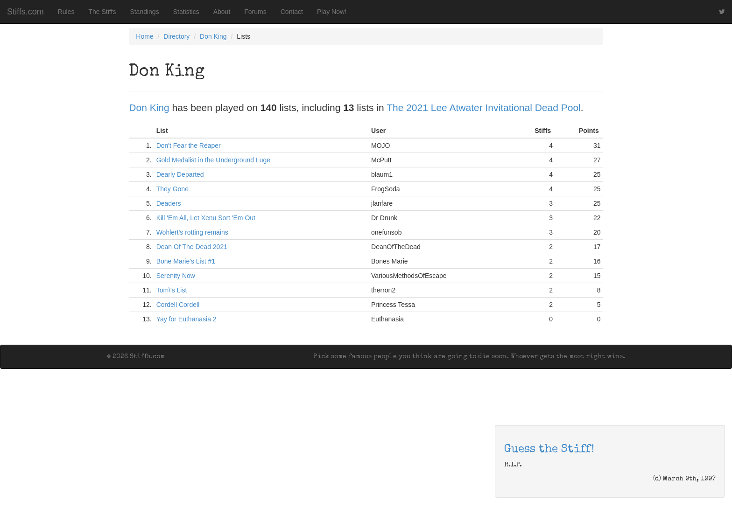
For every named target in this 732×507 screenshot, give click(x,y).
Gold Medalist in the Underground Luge (213, 160)
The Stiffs (102, 11)
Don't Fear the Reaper (188, 145)
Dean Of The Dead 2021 (191, 246)
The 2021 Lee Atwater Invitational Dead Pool (484, 107)
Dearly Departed (180, 174)
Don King (213, 36)
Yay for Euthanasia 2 (186, 319)
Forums (255, 11)
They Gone (172, 189)
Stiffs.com (25, 11)
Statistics (186, 11)
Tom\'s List (171, 290)
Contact (292, 11)
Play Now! (331, 11)
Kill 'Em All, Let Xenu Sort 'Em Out (205, 218)
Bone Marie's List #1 (185, 261)
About (222, 11)
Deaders (168, 203)
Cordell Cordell (178, 304)
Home (144, 36)
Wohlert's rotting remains (192, 232)
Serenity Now (175, 275)
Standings (144, 11)
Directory (176, 36)
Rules (66, 11)
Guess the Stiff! (549, 449)
